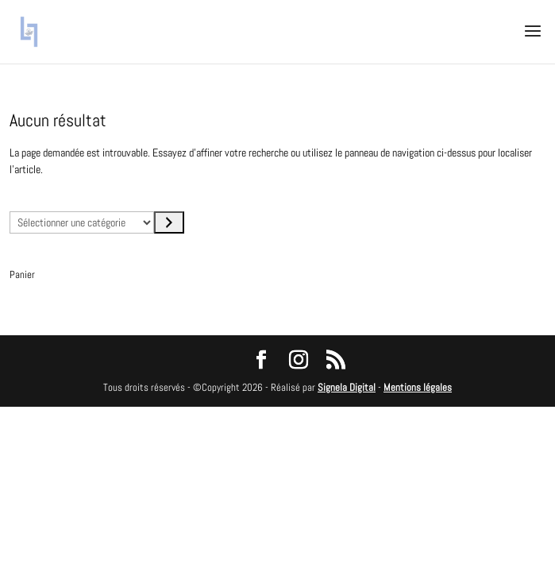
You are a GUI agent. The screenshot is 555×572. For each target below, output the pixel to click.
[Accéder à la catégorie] (169, 222)
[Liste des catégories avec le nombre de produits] (82, 222)
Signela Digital (347, 387)
